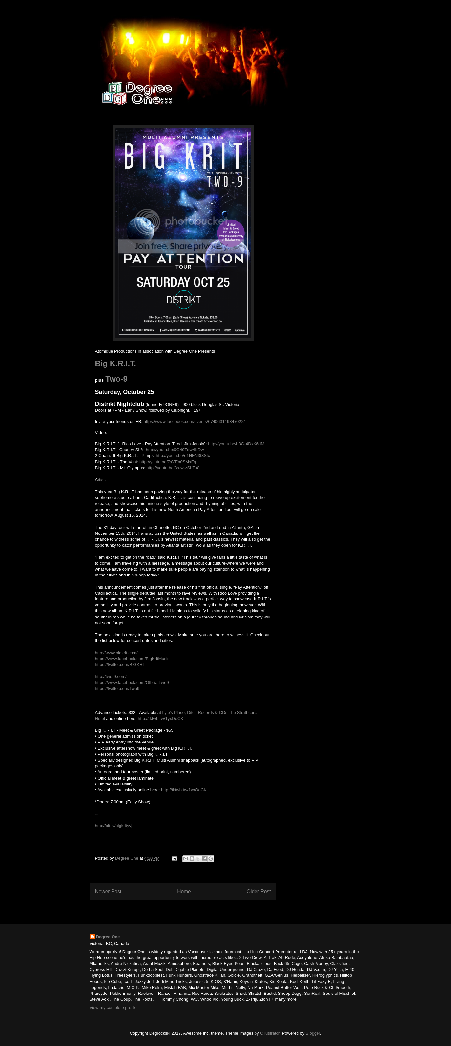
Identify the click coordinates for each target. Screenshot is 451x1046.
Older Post (259, 891)
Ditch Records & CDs (207, 712)
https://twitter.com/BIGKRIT (121, 664)
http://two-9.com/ (111, 676)
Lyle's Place (173, 712)
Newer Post (108, 891)
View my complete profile (113, 1007)
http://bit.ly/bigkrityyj (113, 825)
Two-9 (116, 378)
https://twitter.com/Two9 (117, 688)
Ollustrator (269, 1033)
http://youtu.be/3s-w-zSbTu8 (172, 467)
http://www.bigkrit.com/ (116, 652)
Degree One (108, 936)
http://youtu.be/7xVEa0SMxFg (167, 461)
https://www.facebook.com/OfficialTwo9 (132, 682)
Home (184, 891)
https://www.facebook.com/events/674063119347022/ (194, 421)
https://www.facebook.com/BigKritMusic (132, 658)
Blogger (313, 1033)
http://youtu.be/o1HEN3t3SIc (183, 455)
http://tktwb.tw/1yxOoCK (160, 718)
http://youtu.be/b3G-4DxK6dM (236, 443)
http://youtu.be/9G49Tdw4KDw (175, 449)
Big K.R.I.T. (115, 363)
